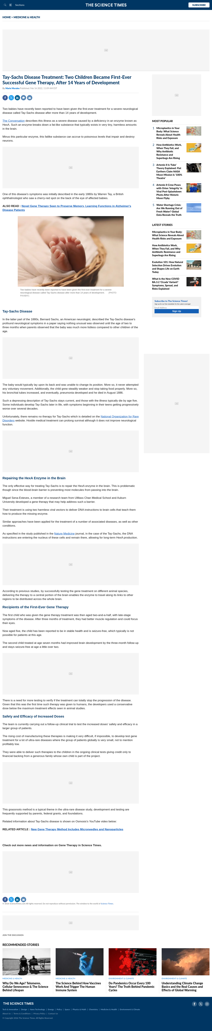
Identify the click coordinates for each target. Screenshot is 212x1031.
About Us (6, 1013)
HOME (6, 17)
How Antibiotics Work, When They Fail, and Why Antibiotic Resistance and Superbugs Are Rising (169, 151)
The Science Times (106, 5)
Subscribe (199, 4)
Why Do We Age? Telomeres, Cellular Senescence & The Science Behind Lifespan (25, 986)
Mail (29, 97)
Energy (51, 1009)
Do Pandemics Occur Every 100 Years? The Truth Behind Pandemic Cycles (132, 986)
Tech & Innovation (10, 1009)
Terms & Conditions (21, 1013)
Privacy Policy (39, 1013)
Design (24, 1009)
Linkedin (17, 97)
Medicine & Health (109, 1009)
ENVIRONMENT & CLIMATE (121, 978)
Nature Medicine (64, 533)
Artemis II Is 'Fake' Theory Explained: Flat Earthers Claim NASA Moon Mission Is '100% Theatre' (169, 171)
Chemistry (93, 1009)
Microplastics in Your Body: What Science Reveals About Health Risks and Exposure (168, 235)
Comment (23, 97)
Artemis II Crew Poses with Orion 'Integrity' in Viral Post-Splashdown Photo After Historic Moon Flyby (169, 191)
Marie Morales (12, 88)
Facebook (5, 97)
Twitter (11, 97)
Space (67, 1009)
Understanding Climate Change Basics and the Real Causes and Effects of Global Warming (182, 986)
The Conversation (13, 120)
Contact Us (53, 1013)
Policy (59, 1009)
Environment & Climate (130, 1009)
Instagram (207, 1004)
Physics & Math (79, 1009)
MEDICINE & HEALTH (27, 17)
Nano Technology (37, 1009)
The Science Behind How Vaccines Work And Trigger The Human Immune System (78, 986)
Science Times (107, 903)
